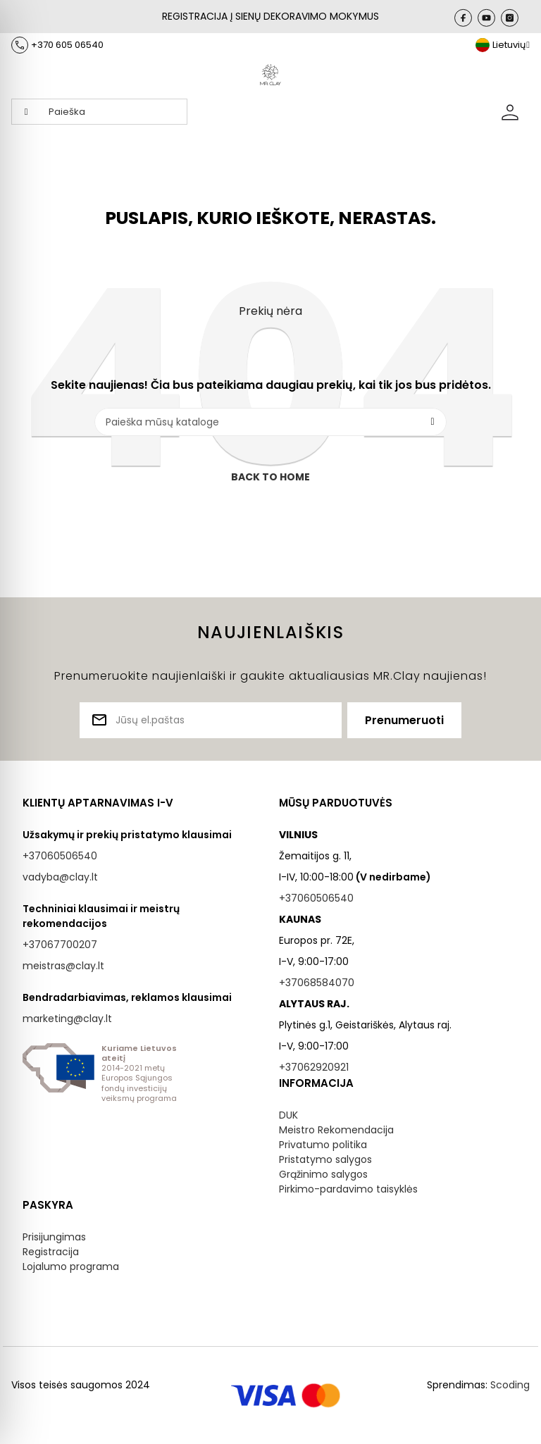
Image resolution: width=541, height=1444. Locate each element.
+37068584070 (316, 983)
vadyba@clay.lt (60, 877)
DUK (288, 1115)
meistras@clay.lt (63, 966)
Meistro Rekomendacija (336, 1130)
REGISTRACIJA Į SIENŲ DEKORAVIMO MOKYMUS (270, 16)
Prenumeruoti (404, 720)
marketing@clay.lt (67, 1019)
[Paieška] (270, 422)
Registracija (51, 1252)
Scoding (510, 1385)
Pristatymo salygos (325, 1159)
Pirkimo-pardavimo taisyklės (348, 1189)
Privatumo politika (323, 1145)
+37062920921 (314, 1067)
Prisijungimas (54, 1237)
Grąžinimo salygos (323, 1174)
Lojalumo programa (71, 1266)
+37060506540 (60, 856)
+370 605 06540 (67, 44)
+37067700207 (60, 945)
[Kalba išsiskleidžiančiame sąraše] (502, 45)
